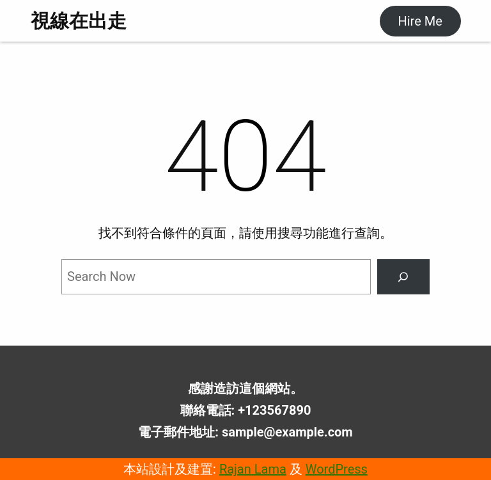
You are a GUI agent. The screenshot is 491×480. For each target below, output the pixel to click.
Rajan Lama (252, 469)
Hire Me (420, 21)
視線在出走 (79, 21)
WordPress (337, 469)
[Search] (403, 277)
